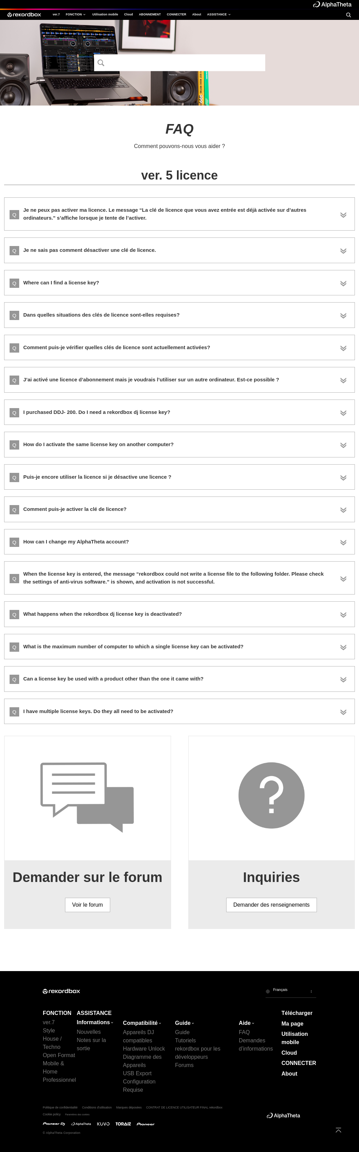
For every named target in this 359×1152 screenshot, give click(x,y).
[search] (348, 15)
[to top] (338, 1130)
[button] (291, 991)
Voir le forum (87, 905)
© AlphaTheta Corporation (61, 1133)
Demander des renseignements (271, 905)
